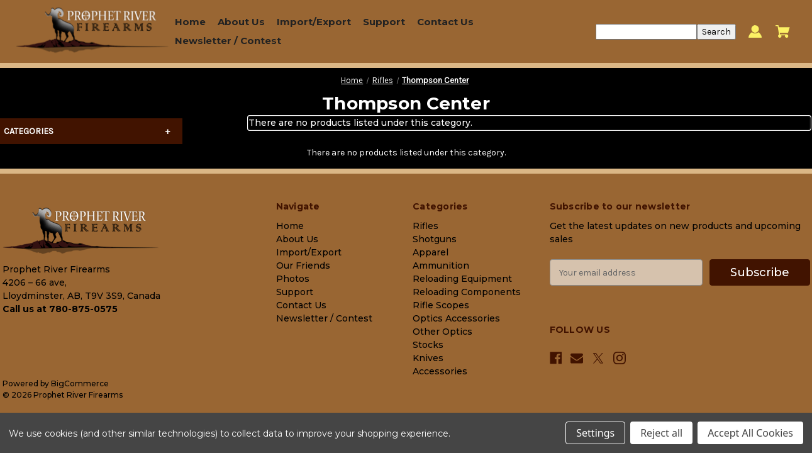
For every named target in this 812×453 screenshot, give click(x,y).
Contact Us (445, 22)
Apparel (430, 252)
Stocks (428, 344)
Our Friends (303, 265)
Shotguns (435, 239)
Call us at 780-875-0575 (60, 309)
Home (190, 22)
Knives (428, 358)
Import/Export (314, 22)
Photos (292, 278)
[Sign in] (755, 32)
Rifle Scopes (441, 305)
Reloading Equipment (462, 278)
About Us (241, 22)
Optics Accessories (456, 318)
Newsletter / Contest (228, 41)
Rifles (425, 226)
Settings (595, 433)
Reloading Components (467, 292)
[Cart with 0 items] (783, 31)
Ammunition (441, 265)
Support (384, 22)
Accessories (440, 371)
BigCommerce (80, 383)
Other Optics (442, 331)
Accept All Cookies (750, 433)
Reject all (661, 433)
